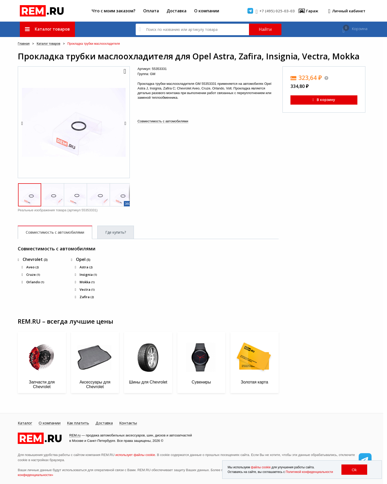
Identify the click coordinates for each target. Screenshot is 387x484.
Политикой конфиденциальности (309, 472)
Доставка (176, 11)
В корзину (324, 99)
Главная (24, 43)
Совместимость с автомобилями (162, 121)
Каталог (25, 423)
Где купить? (115, 232)
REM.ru (75, 435)
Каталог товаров (48, 43)
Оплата (151, 11)
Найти (265, 29)
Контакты (128, 423)
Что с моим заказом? (113, 11)
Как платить (78, 423)
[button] (124, 72)
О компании (206, 11)
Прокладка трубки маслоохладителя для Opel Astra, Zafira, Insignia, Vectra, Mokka (188, 56)
